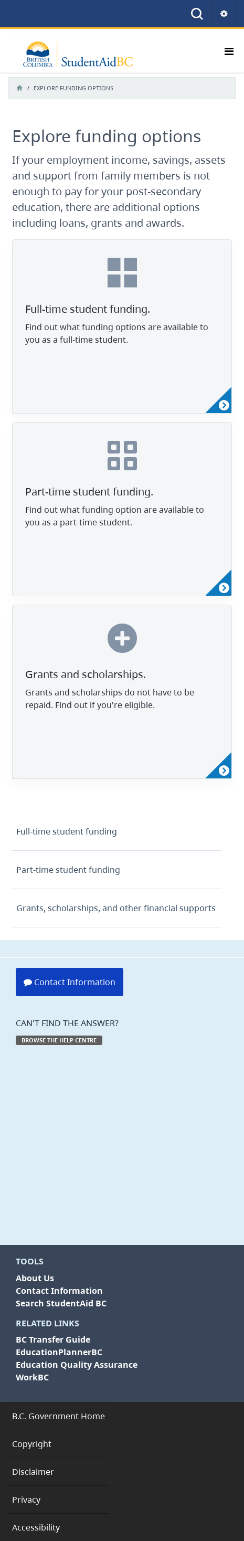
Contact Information (69, 982)
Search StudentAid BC (61, 1303)
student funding (66, 831)
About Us (35, 1278)
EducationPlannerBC (59, 1352)
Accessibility (36, 1527)
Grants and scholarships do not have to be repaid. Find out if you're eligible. (109, 699)
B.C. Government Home (58, 1416)
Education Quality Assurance (76, 1364)
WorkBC (32, 1377)
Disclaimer (33, 1471)
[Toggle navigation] (229, 54)
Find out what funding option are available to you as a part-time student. (114, 516)
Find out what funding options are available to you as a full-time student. (116, 333)
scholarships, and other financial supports (116, 908)
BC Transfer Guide (53, 1339)
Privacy (26, 1499)
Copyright (31, 1444)
